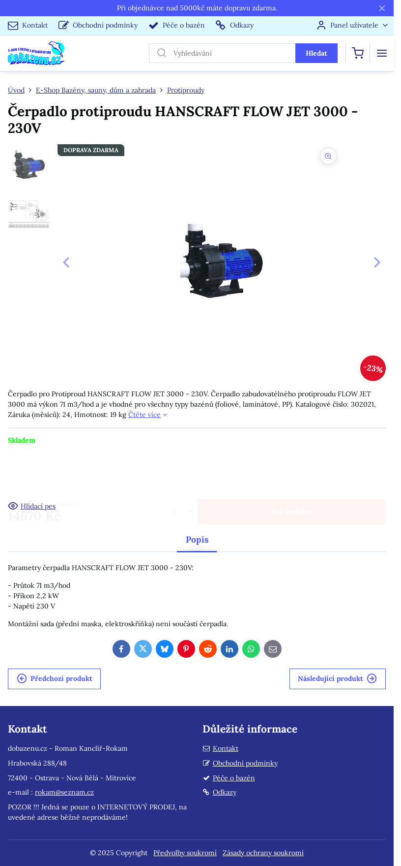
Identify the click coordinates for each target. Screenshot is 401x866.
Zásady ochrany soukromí (263, 852)
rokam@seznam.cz (64, 792)
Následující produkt (337, 679)
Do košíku (291, 473)
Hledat (316, 53)
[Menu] (382, 53)
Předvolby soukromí (185, 852)
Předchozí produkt (54, 679)
